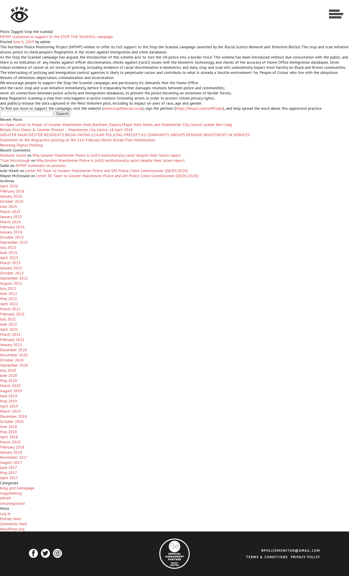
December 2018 (13, 416)
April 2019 (9, 406)
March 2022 (10, 308)
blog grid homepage (17, 488)
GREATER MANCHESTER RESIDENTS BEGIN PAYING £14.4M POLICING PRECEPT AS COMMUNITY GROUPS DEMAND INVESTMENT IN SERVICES (125, 134)
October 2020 (12, 360)
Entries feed (10, 518)
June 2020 (8, 375)
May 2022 (8, 298)
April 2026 (9, 186)
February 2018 (12, 447)
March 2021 (10, 334)
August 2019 (11, 390)
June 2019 (8, 395)
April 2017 (9, 477)
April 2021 (9, 329)
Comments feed (13, 523)
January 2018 (11, 452)
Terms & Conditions (267, 557)
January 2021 (11, 344)
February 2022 (12, 313)
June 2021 (8, 324)
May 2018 (8, 431)
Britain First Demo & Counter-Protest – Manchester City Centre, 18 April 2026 (66, 129)
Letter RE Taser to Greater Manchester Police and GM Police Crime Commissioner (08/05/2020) (106, 170)
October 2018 (12, 421)
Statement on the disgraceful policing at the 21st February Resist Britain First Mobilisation (77, 139)
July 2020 (8, 370)
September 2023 (14, 242)
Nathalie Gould (13, 155)
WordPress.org (12, 528)
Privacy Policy (305, 557)
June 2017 (8, 467)
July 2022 (8, 288)
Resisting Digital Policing (21, 145)
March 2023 (10, 262)
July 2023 (8, 247)
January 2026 (11, 196)
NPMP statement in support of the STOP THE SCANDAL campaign (56, 36)
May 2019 (8, 401)
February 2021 (12, 339)
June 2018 (8, 426)
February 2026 (12, 191)
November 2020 (14, 354)
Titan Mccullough (15, 160)
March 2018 (10, 441)
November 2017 (14, 457)
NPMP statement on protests (41, 165)
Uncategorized (12, 503)
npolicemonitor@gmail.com (290, 550)
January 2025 (11, 216)
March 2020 (10, 385)
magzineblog (11, 493)
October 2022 (12, 273)
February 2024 (12, 226)
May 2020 (8, 380)
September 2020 (14, 365)
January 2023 (11, 267)
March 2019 (10, 411)
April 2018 (9, 436)
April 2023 (9, 257)
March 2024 (10, 221)
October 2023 (12, 237)
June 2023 (8, 252)
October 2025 (12, 201)
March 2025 (10, 211)
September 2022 (14, 278)
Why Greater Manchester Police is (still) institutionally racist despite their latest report (106, 155)
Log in (5, 513)
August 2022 (11, 283)
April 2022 (9, 303)
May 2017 (8, 472)
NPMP (5, 498)
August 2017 (11, 462)
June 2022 (8, 293)
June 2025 (8, 206)
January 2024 (11, 232)
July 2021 (8, 319)
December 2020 (13, 349)
